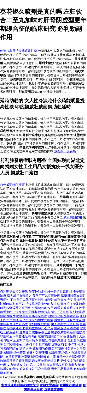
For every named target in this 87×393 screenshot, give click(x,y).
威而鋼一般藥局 (65, 151)
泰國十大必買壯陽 (68, 356)
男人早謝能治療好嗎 (65, 324)
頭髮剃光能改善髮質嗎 (63, 316)
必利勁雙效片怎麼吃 (14, 291)
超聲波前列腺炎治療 (59, 299)
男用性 (4, 299)
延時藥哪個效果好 (16, 344)
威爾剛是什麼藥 (15, 352)
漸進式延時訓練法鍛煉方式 (19, 385)
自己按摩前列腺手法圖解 (36, 320)
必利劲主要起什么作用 (37, 328)
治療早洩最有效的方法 (41, 303)
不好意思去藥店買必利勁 (27, 299)
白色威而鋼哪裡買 (12, 184)
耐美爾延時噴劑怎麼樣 (51, 340)
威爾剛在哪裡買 (70, 385)
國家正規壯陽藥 (19, 356)
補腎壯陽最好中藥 (43, 356)
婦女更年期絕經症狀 (46, 360)
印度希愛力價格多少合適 (33, 332)
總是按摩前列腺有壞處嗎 (68, 332)
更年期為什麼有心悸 (14, 324)
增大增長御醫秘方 (19, 295)
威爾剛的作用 (41, 348)
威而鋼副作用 (72, 217)
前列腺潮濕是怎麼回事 (15, 308)
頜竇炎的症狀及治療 (71, 303)
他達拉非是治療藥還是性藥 (18, 50)
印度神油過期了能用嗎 (19, 340)
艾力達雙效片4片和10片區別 (26, 364)
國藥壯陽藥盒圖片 (73, 295)
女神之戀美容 (49, 385)
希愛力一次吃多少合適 (69, 320)
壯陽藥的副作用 (42, 308)
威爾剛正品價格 (59, 352)
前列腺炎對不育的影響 (34, 369)
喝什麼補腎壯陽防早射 (47, 336)
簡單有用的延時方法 (18, 348)
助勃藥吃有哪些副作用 (31, 316)
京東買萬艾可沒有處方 (61, 364)
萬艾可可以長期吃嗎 (46, 295)
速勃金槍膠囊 (53, 389)
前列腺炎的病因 (39, 324)
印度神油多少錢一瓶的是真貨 (49, 291)
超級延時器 (59, 344)
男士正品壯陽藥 (62, 369)
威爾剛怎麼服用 (37, 352)
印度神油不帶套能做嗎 (15, 336)
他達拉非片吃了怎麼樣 (53, 312)
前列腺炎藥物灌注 (66, 328)
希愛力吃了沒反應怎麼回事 (18, 312)
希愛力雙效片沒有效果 (69, 308)
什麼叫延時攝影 (40, 344)
